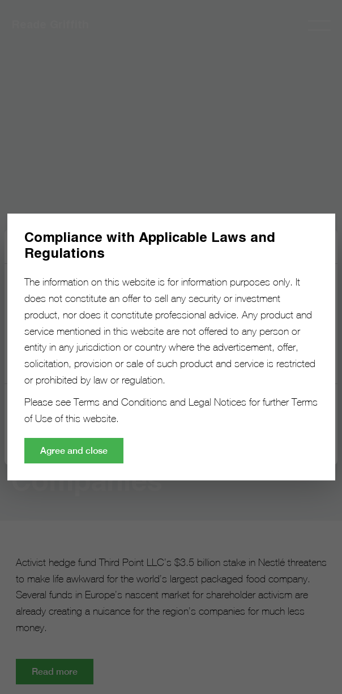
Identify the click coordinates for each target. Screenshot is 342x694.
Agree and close (74, 450)
